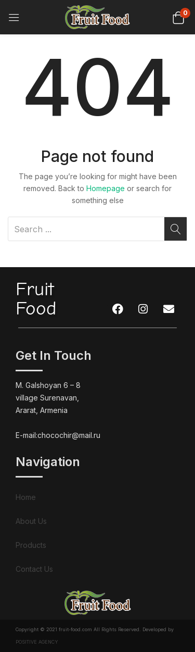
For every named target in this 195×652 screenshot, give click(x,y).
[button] (178, 16)
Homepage (105, 188)
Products (31, 545)
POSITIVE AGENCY (37, 642)
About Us (31, 521)
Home (26, 497)
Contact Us (34, 569)
